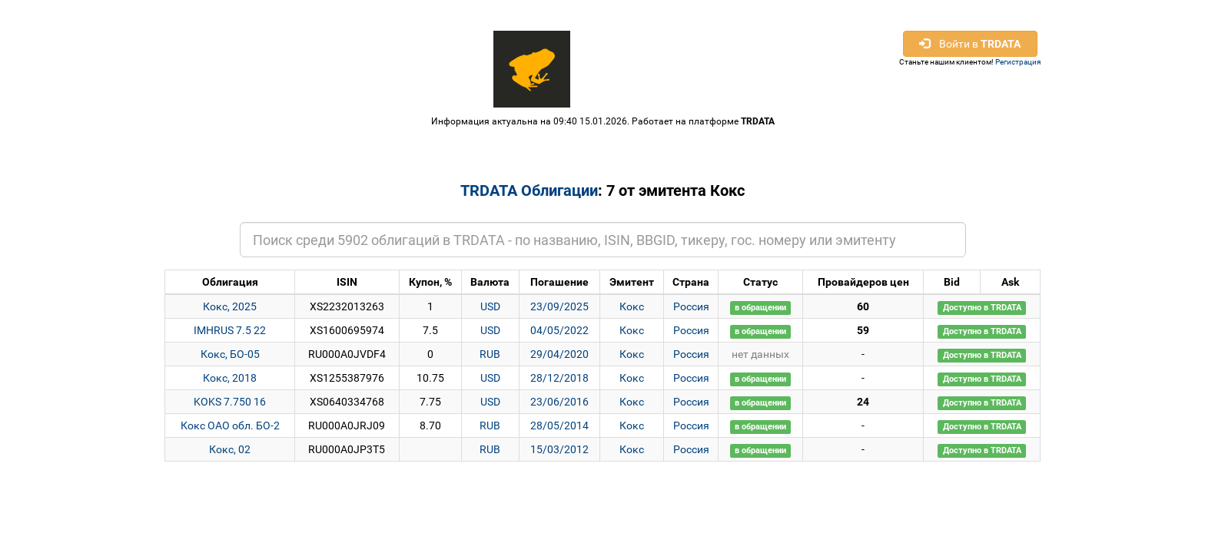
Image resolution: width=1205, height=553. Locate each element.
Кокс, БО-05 (230, 354)
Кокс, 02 (230, 449)
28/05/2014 (559, 425)
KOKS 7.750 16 (230, 402)
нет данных (760, 354)
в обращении (760, 308)
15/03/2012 (559, 449)
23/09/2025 (559, 306)
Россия (691, 306)
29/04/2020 (559, 354)
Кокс (631, 306)
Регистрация (1018, 62)
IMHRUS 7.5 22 (230, 330)
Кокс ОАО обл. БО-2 (230, 425)
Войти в (970, 44)
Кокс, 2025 (230, 306)
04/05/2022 (559, 330)
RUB (490, 354)
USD (490, 306)
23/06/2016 (559, 402)
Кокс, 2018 (230, 378)
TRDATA (758, 121)
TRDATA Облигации (529, 190)
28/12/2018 (559, 378)
